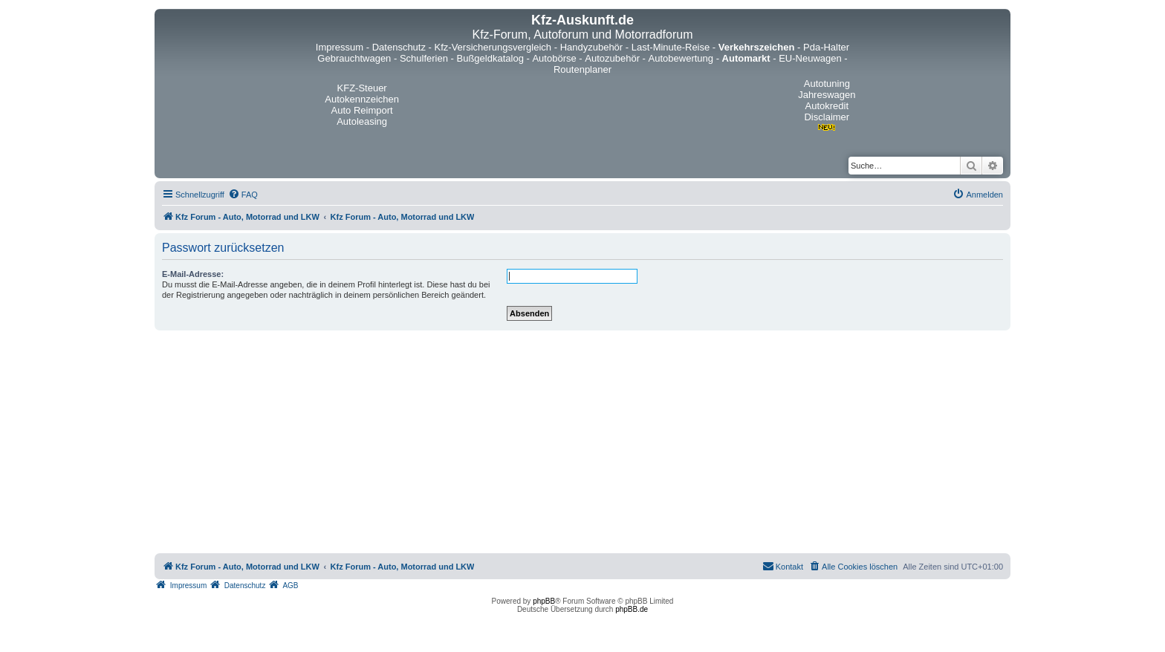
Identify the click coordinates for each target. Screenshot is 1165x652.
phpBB (544, 601)
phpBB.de (631, 609)
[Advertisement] (582, 442)
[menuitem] (243, 194)
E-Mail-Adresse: (193, 274)
